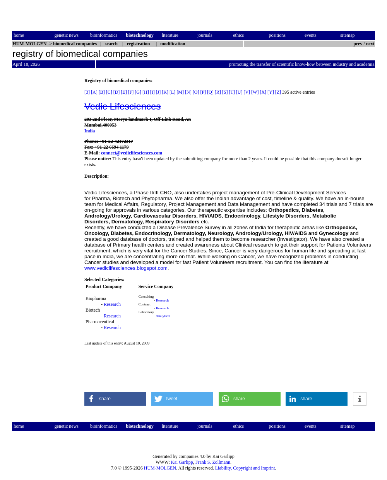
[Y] (270, 92)
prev (357, 43)
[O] (196, 92)
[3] (87, 92)
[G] (138, 92)
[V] (246, 92)
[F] (131, 92)
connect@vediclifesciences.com (131, 153)
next (370, 43)
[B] (102, 92)
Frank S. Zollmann (212, 462)
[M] (180, 92)
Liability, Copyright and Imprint (245, 468)
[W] (255, 92)
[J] (158, 92)
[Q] (210, 92)
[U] (239, 92)
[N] (188, 92)
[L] (172, 92)
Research (112, 304)
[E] (124, 92)
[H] (145, 92)
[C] (109, 92)
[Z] (278, 92)
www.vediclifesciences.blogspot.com (126, 268)
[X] (263, 92)
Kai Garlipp (182, 462)
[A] (94, 92)
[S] (225, 92)
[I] (152, 92)
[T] (232, 92)
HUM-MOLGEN (160, 468)
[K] (165, 92)
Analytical (163, 316)
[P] (203, 92)
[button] (115, 399)
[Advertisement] (44, 194)
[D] (116, 92)
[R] (218, 92)
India (89, 131)
